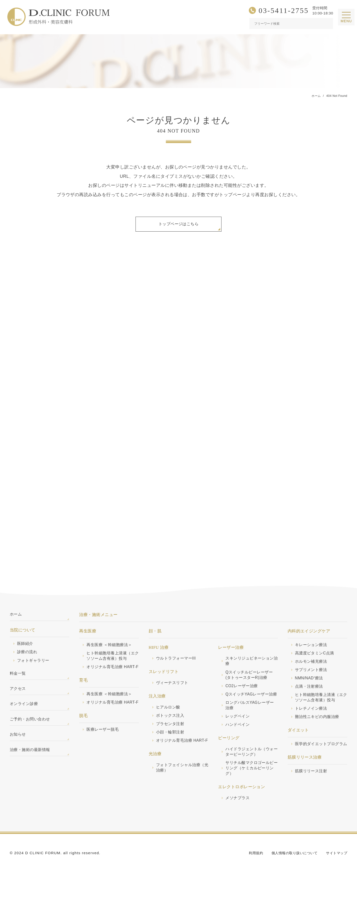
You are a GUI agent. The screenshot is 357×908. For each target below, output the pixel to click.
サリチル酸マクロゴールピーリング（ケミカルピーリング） (251, 784)
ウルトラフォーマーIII (177, 663)
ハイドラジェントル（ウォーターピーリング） (251, 766)
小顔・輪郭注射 (171, 739)
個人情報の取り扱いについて (291, 870)
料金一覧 (18, 680)
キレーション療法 (312, 649)
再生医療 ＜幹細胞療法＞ (110, 649)
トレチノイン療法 (312, 716)
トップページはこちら (178, 225)
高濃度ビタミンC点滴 (315, 658)
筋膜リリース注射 (312, 786)
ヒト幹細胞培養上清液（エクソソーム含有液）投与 (112, 661)
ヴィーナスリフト (173, 687)
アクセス (18, 697)
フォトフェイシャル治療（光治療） (179, 781)
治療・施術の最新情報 (31, 762)
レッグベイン (238, 730)
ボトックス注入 (171, 721)
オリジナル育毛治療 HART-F (105, 676)
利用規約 (250, 870)
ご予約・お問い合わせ (31, 729)
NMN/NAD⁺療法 (310, 684)
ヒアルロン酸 (169, 712)
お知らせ (18, 745)
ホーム (16, 619)
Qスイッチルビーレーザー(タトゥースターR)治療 (250, 680)
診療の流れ (27, 658)
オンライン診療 (25, 713)
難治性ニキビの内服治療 (318, 725)
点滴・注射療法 (310, 693)
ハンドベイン (238, 739)
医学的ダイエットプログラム (320, 756)
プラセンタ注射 (171, 730)
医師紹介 (25, 649)
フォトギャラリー (34, 667)
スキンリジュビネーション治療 (251, 666)
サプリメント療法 (312, 675)
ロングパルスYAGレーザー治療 (251, 718)
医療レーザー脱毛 (103, 748)
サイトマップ (336, 870)
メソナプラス (238, 814)
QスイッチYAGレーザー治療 (250, 704)
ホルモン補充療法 (312, 667)
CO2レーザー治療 (242, 692)
